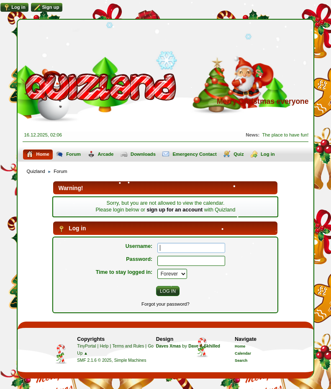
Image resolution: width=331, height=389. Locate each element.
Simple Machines (130, 360)
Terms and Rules (128, 346)
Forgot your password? (165, 304)
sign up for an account (174, 210)
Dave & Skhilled (204, 346)
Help (104, 346)
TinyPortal (86, 346)
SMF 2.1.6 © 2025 (94, 360)
